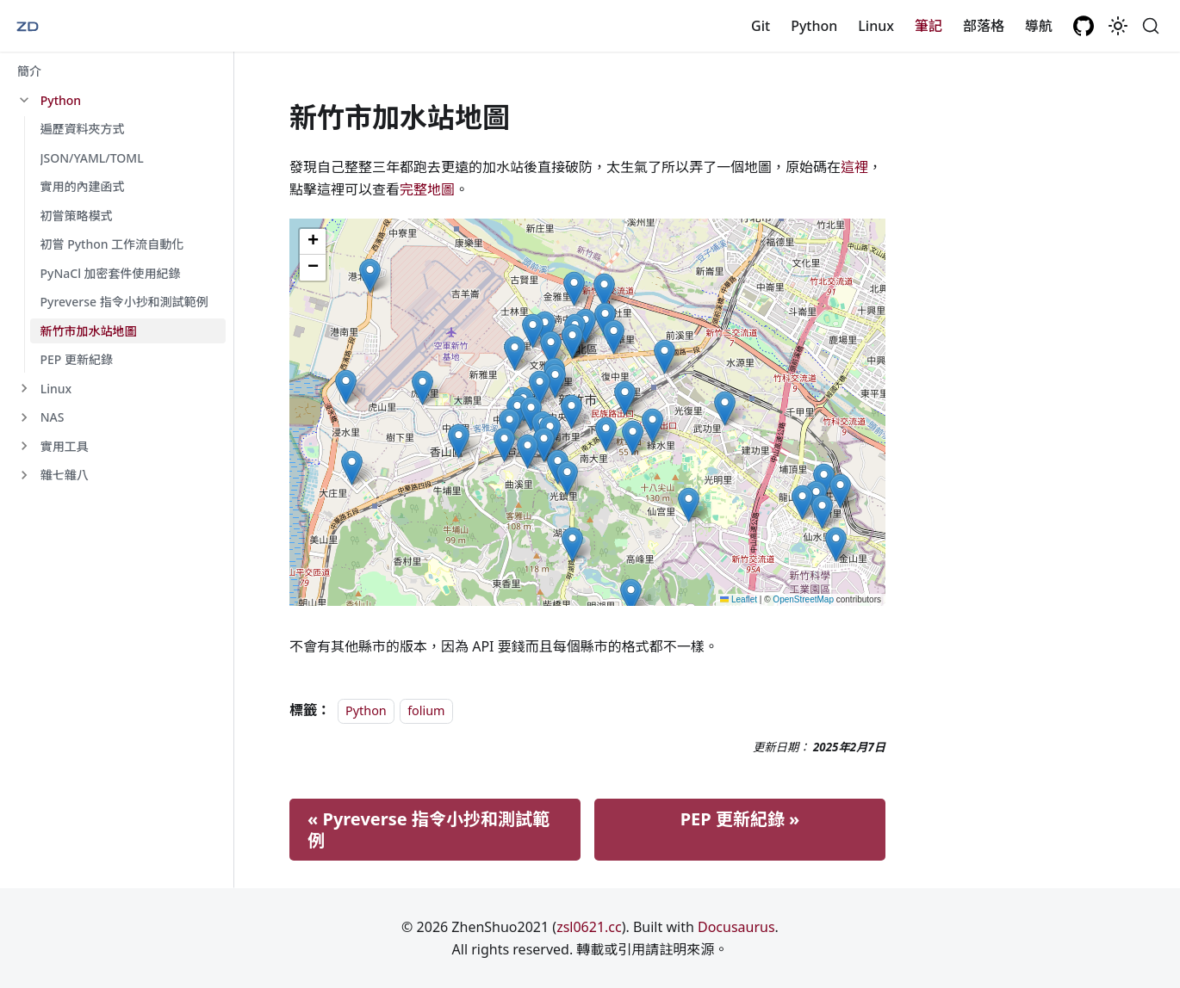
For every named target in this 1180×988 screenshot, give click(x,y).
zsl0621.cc (589, 926)
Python (814, 25)
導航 (1039, 25)
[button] (116, 101)
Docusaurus (736, 926)
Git (760, 25)
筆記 (928, 25)
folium (425, 710)
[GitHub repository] (1083, 26)
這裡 (854, 166)
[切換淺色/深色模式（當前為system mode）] (1118, 26)
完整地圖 (427, 189)
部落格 (983, 25)
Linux (876, 25)
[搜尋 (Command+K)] (1150, 25)
